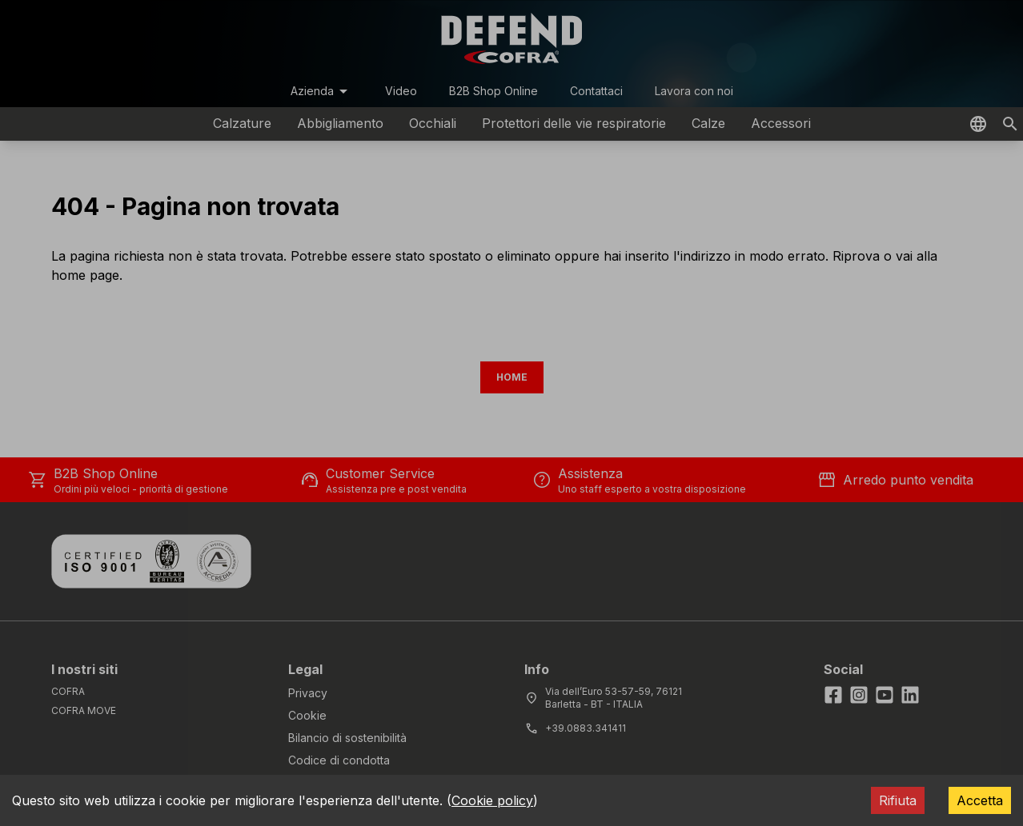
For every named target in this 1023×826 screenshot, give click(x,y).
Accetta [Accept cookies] (980, 800)
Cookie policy (492, 800)
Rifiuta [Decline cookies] (898, 800)
